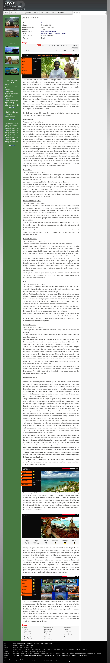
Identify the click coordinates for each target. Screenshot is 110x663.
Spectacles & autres (46, 643)
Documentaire (46, 23)
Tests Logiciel (44, 653)
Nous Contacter (82, 655)
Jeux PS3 (27, 649)
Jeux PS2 (64, 649)
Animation (36, 643)
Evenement (92, 653)
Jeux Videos (28, 13)
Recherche (61, 13)
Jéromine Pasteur (60, 34)
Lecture (58, 653)
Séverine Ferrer (46, 34)
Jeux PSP (85, 649)
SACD (22, 653)
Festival (85, 653)
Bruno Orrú (32, 661)
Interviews (16, 653)
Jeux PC (49, 649)
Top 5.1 (52, 653)
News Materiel (34, 651)
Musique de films (28, 647)
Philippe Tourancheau (48, 31)
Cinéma (21, 13)
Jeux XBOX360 (36, 649)
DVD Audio (29, 653)
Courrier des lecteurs (76, 653)
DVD (16, 13)
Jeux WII (71, 649)
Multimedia (42, 651)
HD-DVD (22, 645)
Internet (99, 653)
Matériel (48, 13)
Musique (22, 643)
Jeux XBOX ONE (18, 649)
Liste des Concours (26, 655)
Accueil (6, 13)
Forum (54, 13)
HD (11, 13)
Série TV (29, 643)
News (42, 13)
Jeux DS (78, 649)
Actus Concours (37, 655)
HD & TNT (16, 651)
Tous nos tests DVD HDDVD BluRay (54, 655)
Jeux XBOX (57, 649)
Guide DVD (65, 653)
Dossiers (36, 653)
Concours (36, 13)
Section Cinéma (17, 647)
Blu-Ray (15, 645)
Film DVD (16, 643)
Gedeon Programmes (37, 58)
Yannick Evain (15, 661)
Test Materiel (29, 645)
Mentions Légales (71, 655)
